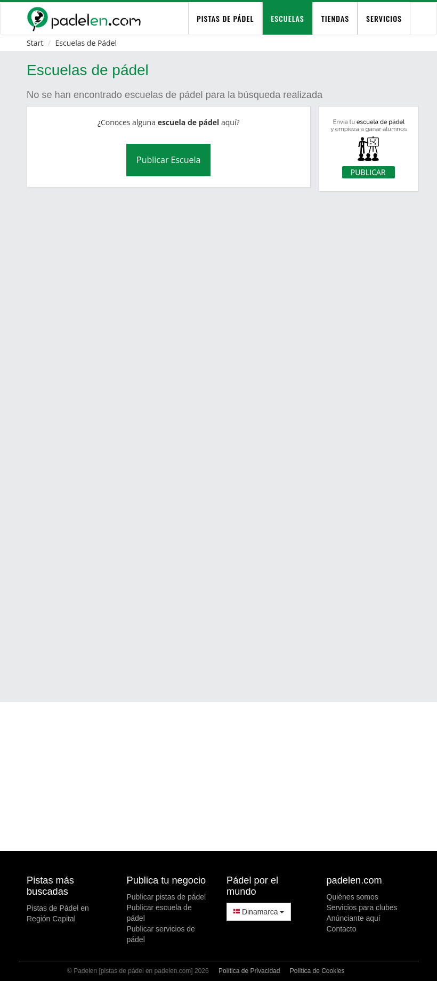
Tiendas (335, 18)
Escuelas (287, 18)
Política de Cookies (317, 971)
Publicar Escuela (168, 160)
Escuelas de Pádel (86, 43)
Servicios (384, 18)
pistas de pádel (225, 18)
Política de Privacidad (249, 971)
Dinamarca (258, 912)
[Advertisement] (231, 607)
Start (35, 43)
